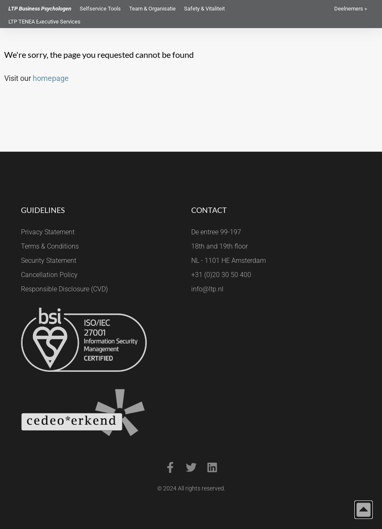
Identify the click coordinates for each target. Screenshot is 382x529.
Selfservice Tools (100, 8)
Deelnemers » (350, 8)
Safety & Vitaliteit (204, 8)
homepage (51, 78)
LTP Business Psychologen (39, 8)
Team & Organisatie (152, 8)
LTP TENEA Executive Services (44, 21)
